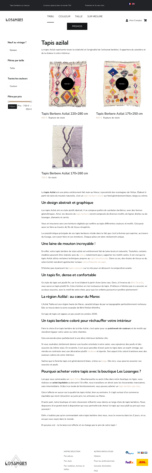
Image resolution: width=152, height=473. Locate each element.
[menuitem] (130, 4)
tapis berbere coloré (93, 195)
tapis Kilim (75, 379)
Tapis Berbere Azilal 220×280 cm (64, 114)
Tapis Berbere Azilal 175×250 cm (119, 114)
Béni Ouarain (137, 282)
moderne (91, 351)
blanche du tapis (98, 262)
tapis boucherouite (99, 258)
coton (82, 255)
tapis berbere (82, 213)
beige (104, 361)
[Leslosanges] (14, 15)
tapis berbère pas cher (129, 386)
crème (85, 262)
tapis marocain (76, 268)
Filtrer (12, 106)
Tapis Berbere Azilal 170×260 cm (64, 173)
